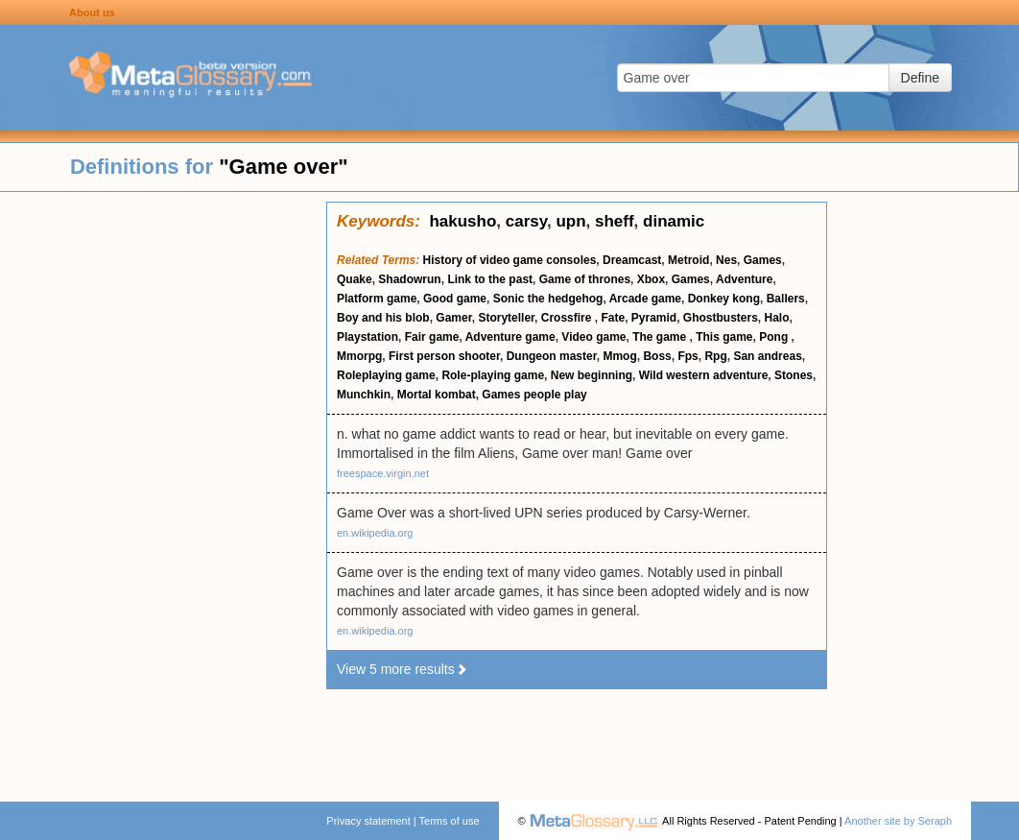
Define (920, 77)
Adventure (744, 279)
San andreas (767, 356)
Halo (777, 317)
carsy (526, 221)
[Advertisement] (163, 490)
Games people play (534, 394)
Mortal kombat (436, 394)
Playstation (367, 337)
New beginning (591, 375)
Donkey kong (724, 298)
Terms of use (449, 821)
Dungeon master (552, 356)
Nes (726, 260)
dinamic (673, 221)
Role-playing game (492, 375)
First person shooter (444, 356)
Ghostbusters (720, 317)
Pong (775, 337)
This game (724, 337)
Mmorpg (359, 356)
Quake (354, 279)
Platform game (376, 298)
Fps (687, 356)
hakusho (462, 221)
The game (660, 337)
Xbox (651, 279)
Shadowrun (409, 279)
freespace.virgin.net (383, 473)
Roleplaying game (386, 375)
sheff (614, 221)
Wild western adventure (704, 375)
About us (92, 12)
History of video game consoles (510, 260)
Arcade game (645, 298)
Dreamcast (632, 260)
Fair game (432, 337)
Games (763, 260)
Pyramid (653, 317)
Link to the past (490, 279)
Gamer (453, 317)
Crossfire (568, 317)
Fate (613, 317)
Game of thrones (584, 279)
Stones (793, 375)
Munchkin (364, 394)
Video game (593, 337)
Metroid (688, 260)
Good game (454, 298)
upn (570, 221)
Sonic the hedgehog (548, 298)
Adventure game (510, 337)
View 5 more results (402, 669)
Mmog (619, 356)
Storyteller (506, 317)
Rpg (715, 356)
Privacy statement (368, 821)
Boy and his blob (383, 317)
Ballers (786, 298)
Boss (657, 356)
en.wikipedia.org (375, 533)
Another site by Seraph (898, 821)
